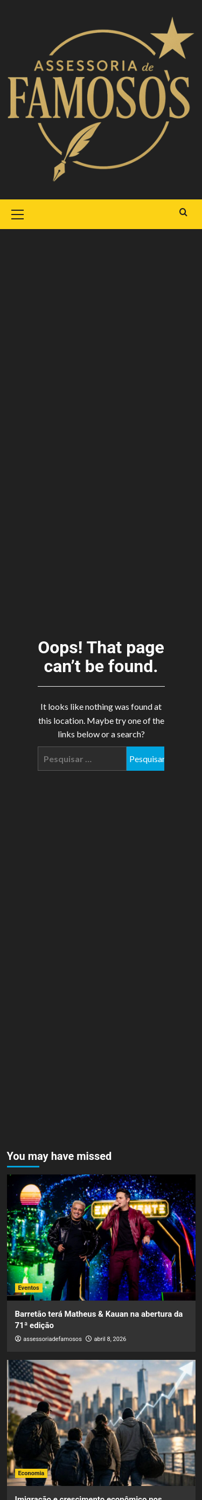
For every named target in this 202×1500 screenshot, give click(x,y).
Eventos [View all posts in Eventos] (28, 1287)
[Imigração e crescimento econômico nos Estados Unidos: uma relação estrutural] (101, 1422)
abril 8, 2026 (110, 1339)
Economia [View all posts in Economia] (31, 1473)
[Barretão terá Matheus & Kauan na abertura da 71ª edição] (101, 1237)
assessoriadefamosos (52, 1339)
